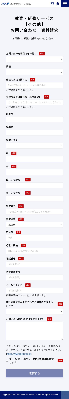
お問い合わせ (52, 3)
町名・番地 (12, 245)
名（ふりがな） (14, 193)
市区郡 (9, 232)
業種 (8, 66)
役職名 (9, 127)
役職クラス (12, 140)
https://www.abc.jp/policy (19, 354)
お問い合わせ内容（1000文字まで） (25, 319)
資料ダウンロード (57, 3)
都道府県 (10, 219)
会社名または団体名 (16, 79)
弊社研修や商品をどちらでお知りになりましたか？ (29, 304)
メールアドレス (14, 285)
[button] (65, 3)
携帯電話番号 (13, 272)
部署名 (9, 114)
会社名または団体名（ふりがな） (23, 97)
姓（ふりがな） (14, 180)
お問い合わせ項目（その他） (21, 53)
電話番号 (10, 258)
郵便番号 (10, 206)
